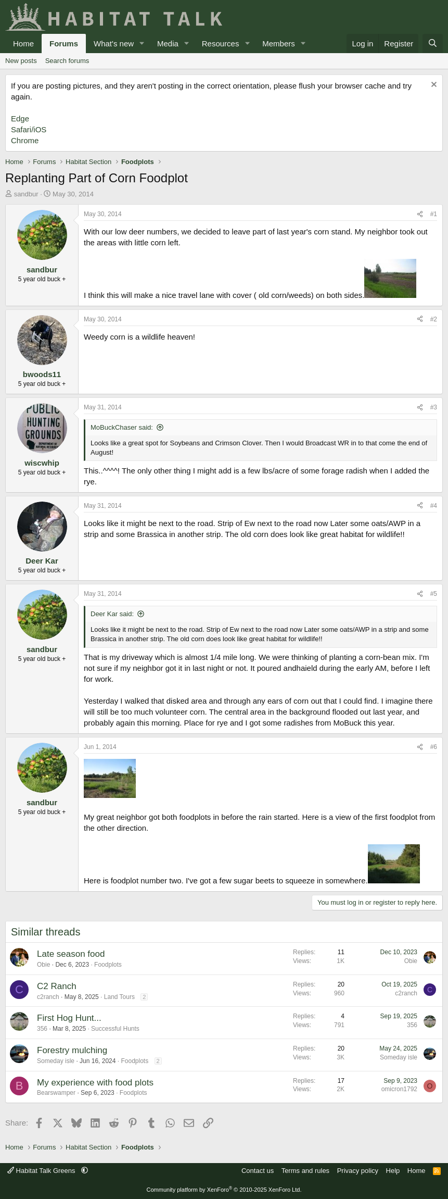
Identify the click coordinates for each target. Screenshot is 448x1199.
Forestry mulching (72, 1050)
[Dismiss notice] (432, 85)
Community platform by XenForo (224, 1189)
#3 (433, 407)
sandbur (26, 194)
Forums (63, 43)
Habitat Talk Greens (42, 1171)
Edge (20, 118)
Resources (220, 43)
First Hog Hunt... (69, 1018)
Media (167, 43)
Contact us (257, 1171)
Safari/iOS (28, 129)
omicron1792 (399, 1089)
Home (23, 43)
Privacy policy (357, 1171)
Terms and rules (305, 1171)
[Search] (433, 43)
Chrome (25, 140)
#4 (433, 505)
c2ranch (48, 997)
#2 (433, 319)
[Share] (420, 214)
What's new (114, 43)
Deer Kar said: (112, 614)
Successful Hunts (115, 1028)
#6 (433, 747)
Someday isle (55, 1061)
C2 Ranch (56, 986)
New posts (21, 61)
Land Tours (119, 997)
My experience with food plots (95, 1083)
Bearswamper (56, 1092)
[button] (142, 43)
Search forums (67, 61)
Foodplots (108, 964)
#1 (433, 214)
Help (393, 1171)
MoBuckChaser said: (122, 427)
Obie (43, 964)
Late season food (71, 954)
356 (42, 1028)
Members (278, 43)
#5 (433, 593)
